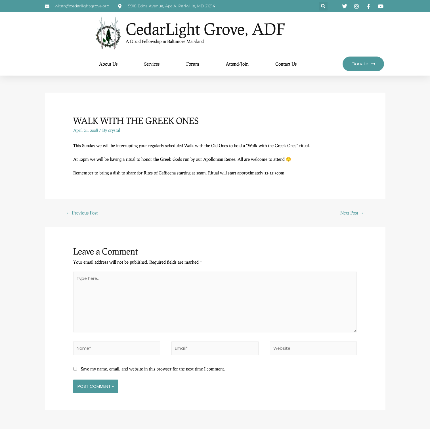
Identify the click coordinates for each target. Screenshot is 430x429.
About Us (108, 64)
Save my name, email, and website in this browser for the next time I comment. (153, 370)
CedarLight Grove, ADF (212, 28)
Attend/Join (237, 64)
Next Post (352, 213)
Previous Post (82, 213)
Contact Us (286, 64)
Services (152, 64)
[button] (323, 6)
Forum (192, 64)
